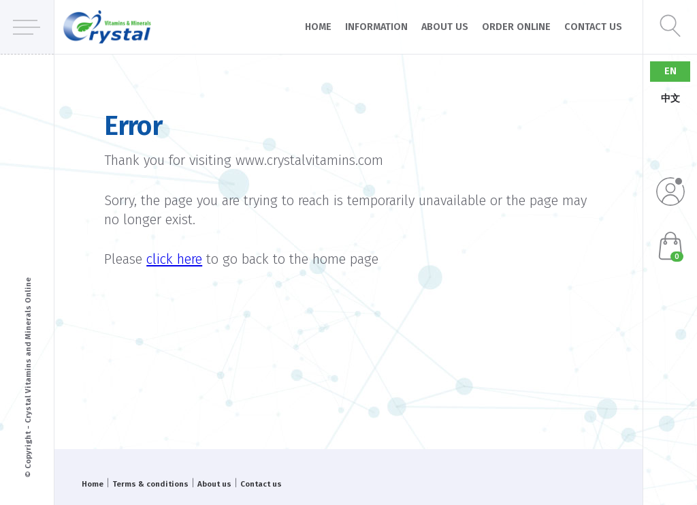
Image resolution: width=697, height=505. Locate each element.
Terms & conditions (150, 484)
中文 (670, 98)
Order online (516, 27)
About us (444, 27)
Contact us (593, 27)
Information (376, 27)
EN (670, 71)
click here (174, 259)
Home (318, 27)
